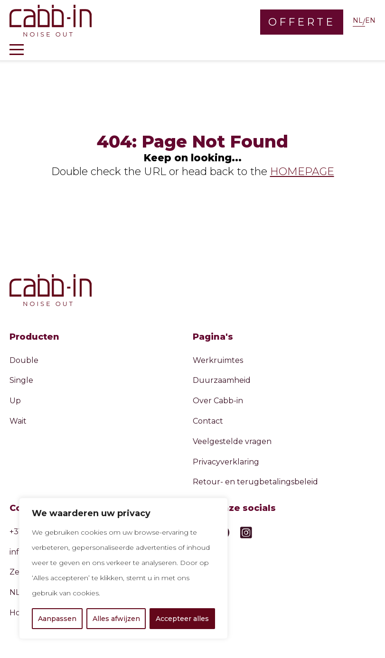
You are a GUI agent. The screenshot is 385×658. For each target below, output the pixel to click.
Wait (18, 421)
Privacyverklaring (226, 461)
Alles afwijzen (116, 618)
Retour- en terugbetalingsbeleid (255, 481)
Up (15, 400)
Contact (208, 421)
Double (23, 360)
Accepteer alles (182, 618)
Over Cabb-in (218, 400)
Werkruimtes (218, 360)
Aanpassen (57, 618)
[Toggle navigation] (16, 50)
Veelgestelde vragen (232, 441)
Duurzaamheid (222, 380)
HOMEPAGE (302, 171)
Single (21, 380)
